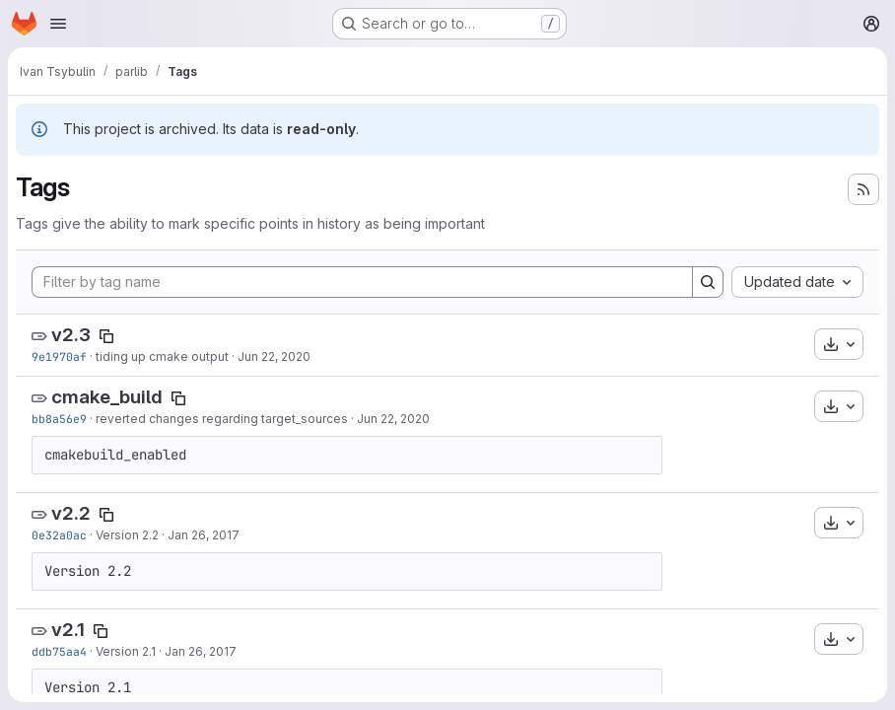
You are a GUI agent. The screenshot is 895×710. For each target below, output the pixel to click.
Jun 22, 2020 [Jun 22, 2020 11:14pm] (274, 356)
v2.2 (71, 513)
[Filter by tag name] (362, 282)
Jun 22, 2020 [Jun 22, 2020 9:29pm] (393, 418)
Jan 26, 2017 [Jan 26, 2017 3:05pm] (201, 651)
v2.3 (71, 334)
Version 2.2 (127, 535)
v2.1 (68, 629)
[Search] (707, 282)
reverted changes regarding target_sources (222, 418)
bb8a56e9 (59, 418)
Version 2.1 (126, 651)
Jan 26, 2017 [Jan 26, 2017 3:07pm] (204, 535)
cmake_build (107, 397)
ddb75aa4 (59, 651)
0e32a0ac (59, 535)
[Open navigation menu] (58, 23)
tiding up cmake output (162, 356)
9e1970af (59, 356)
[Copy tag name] (106, 336)
